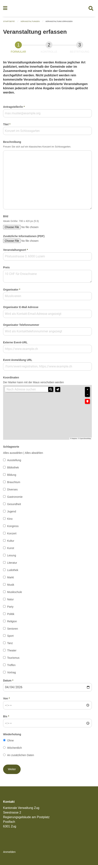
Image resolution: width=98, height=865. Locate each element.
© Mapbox (73, 438)
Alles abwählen (34, 452)
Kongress (13, 526)
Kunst (10, 548)
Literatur (12, 562)
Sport (10, 635)
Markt (10, 577)
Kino (10, 518)
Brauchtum (13, 482)
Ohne (10, 740)
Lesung (11, 555)
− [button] (87, 394)
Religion (12, 621)
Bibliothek (13, 467)
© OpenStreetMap (84, 438)
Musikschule (14, 592)
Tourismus (13, 657)
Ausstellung (14, 460)
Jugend (11, 511)
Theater (11, 650)
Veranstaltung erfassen (58, 21)
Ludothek (12, 570)
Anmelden (9, 851)
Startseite (9, 21)
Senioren (12, 628)
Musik (10, 584)
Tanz (10, 643)
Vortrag (11, 672)
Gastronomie (15, 496)
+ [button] (87, 389)
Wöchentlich (14, 747)
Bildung (11, 474)
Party (10, 606)
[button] (57, 389)
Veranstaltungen (30, 21)
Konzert (11, 533)
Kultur (10, 540)
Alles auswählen (13, 452)
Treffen (11, 665)
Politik (10, 614)
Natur (10, 599)
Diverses (12, 489)
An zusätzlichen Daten (20, 755)
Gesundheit (14, 504)
